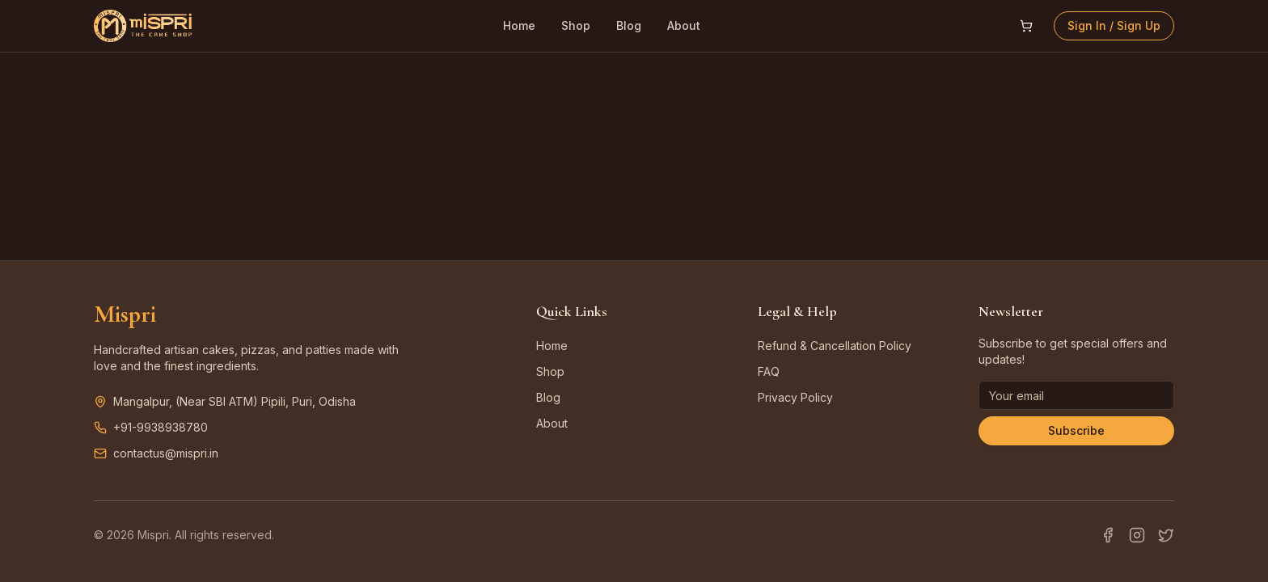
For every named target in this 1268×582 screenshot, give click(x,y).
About (683, 25)
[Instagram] (1137, 535)
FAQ (769, 371)
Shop (575, 25)
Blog (628, 25)
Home (519, 25)
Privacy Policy (795, 397)
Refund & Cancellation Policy (834, 345)
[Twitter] (1166, 535)
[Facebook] (1108, 535)
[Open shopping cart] (1026, 25)
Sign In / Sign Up (1113, 25)
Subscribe (1076, 430)
